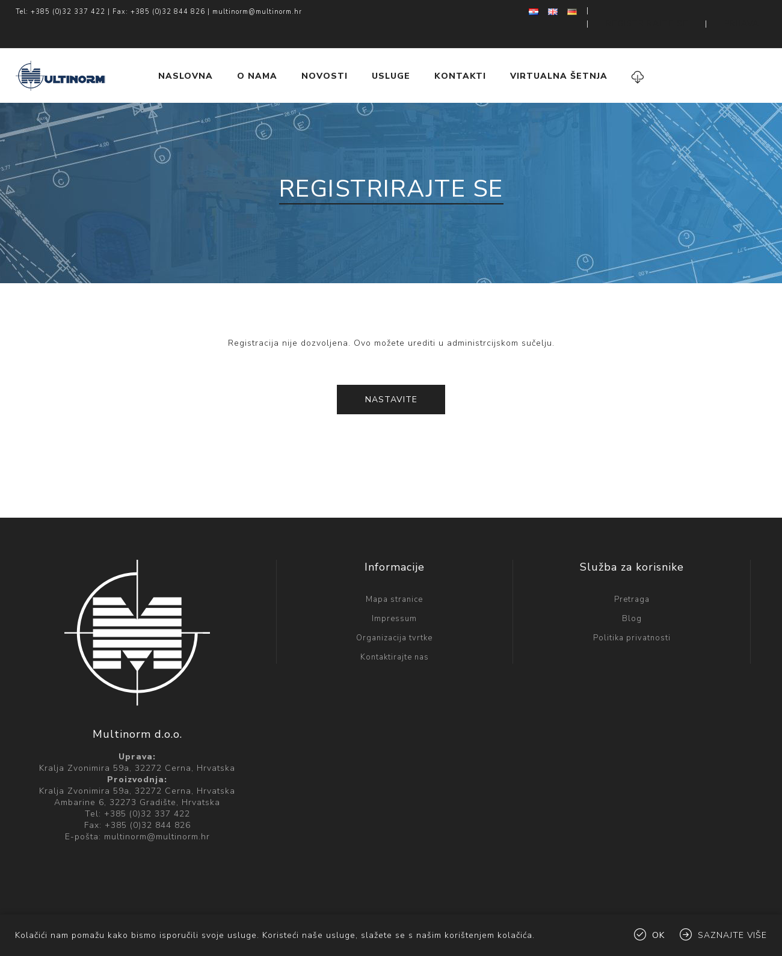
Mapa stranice (394, 575)
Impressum (394, 594)
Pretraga (632, 575)
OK (658, 935)
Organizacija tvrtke (394, 613)
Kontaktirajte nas (394, 633)
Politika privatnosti (632, 613)
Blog (632, 594)
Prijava (750, 12)
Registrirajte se (677, 12)
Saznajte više (732, 935)
